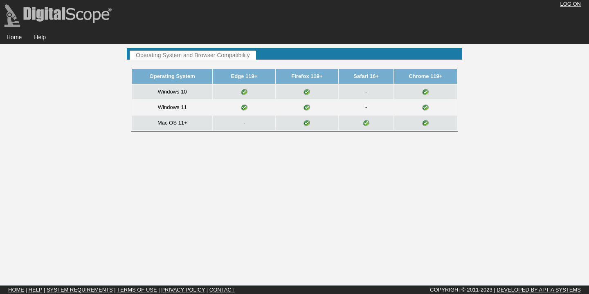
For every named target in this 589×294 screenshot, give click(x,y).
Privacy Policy (183, 290)
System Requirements (80, 290)
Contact (222, 290)
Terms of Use (137, 290)
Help (36, 290)
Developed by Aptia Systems (539, 290)
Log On (570, 4)
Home (16, 290)
